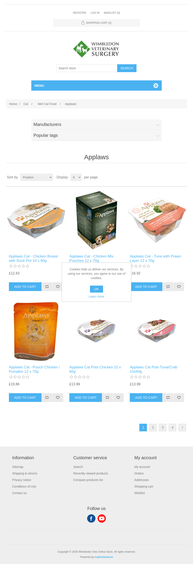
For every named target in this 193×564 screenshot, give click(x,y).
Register (79, 12)
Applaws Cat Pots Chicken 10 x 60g (95, 369)
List (183, 177)
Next (182, 427)
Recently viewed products (90, 473)
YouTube (102, 518)
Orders (139, 473)
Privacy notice (21, 480)
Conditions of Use (24, 486)
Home (13, 104)
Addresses (141, 480)
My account (142, 467)
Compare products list (88, 480)
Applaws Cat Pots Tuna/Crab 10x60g (153, 369)
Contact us (19, 493)
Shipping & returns (24, 473)
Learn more (96, 296)
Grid (175, 177)
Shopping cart (143, 486)
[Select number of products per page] (76, 177)
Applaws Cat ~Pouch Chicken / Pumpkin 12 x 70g (34, 369)
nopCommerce (104, 557)
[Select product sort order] (36, 177)
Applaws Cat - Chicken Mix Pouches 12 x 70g (91, 258)
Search (78, 467)
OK (96, 289)
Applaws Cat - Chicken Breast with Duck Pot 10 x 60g (33, 258)
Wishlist (139, 493)
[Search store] (87, 68)
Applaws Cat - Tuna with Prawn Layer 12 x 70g (155, 258)
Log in (95, 12)
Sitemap (17, 467)
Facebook (91, 518)
